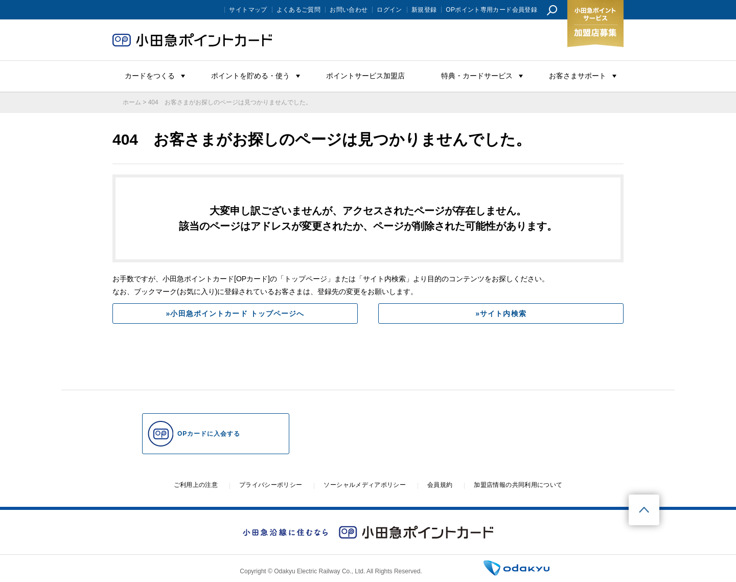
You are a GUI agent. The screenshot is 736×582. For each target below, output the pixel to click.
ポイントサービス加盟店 (365, 76)
